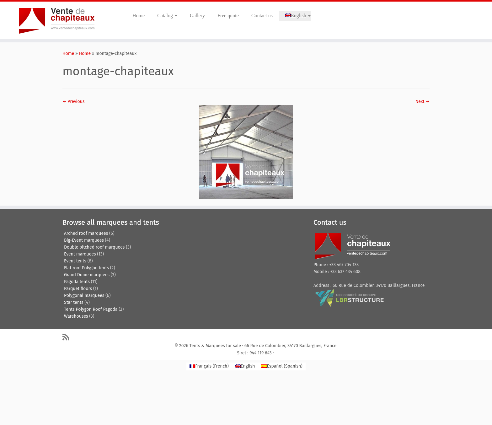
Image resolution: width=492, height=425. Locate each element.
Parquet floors (78, 288)
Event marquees (80, 254)
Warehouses (76, 316)
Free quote (228, 15)
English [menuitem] (248, 366)
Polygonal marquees (84, 295)
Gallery (197, 15)
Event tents (75, 261)
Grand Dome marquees (87, 274)
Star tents (73, 302)
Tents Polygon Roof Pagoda (91, 309)
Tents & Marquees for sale (215, 345)
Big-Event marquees (84, 240)
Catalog (167, 15)
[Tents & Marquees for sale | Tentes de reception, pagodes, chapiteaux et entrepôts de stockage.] (57, 20)
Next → (422, 101)
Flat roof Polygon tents (86, 268)
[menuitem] (295, 16)
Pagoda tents (77, 281)
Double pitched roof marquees (94, 247)
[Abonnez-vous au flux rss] (67, 337)
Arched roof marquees (86, 233)
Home (138, 15)
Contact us (262, 15)
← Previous (73, 101)
